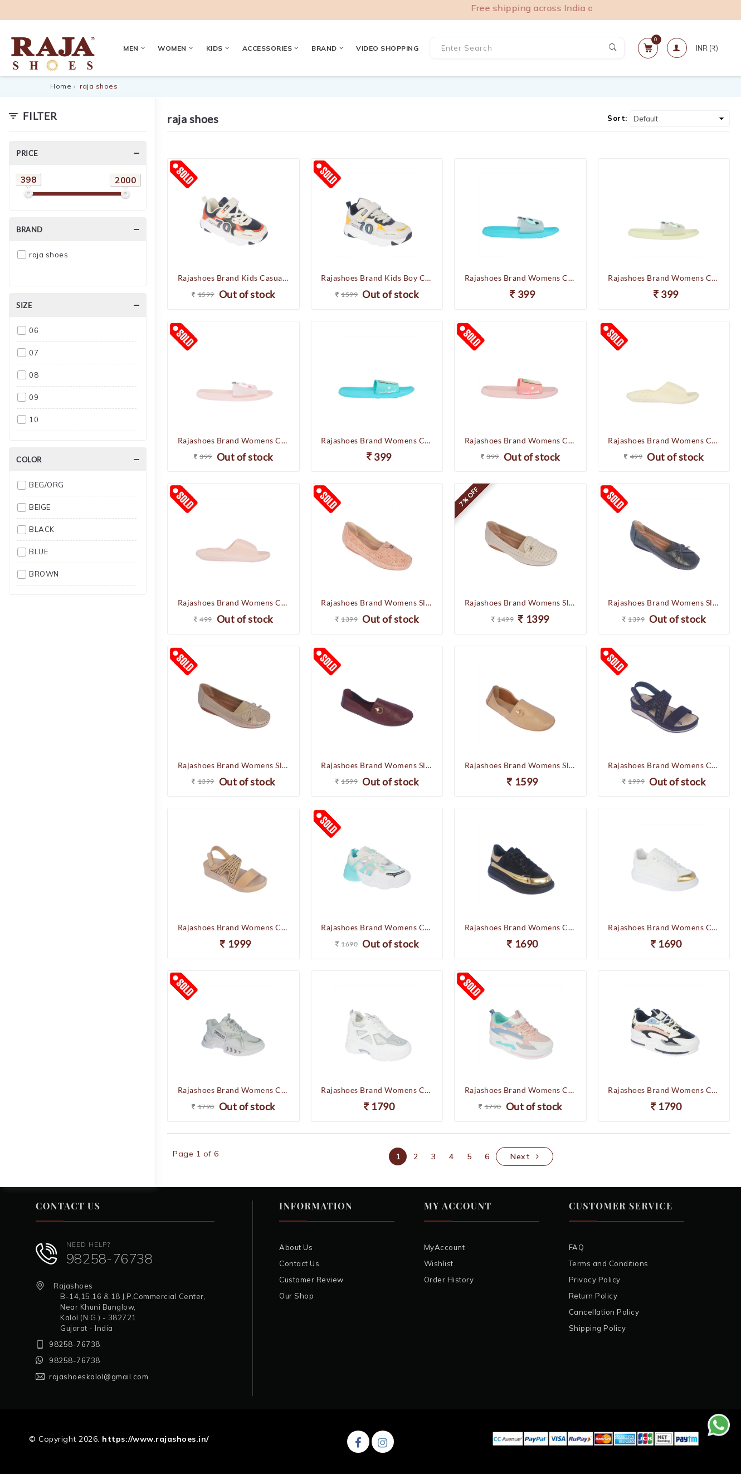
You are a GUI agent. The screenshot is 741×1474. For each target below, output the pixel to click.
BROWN (44, 573)
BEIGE (40, 506)
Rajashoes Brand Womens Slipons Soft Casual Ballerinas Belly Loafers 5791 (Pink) (376, 602)
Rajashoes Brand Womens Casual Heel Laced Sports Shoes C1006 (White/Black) (663, 1090)
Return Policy (593, 1295)
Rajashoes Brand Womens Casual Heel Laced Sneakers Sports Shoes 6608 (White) (233, 1090)
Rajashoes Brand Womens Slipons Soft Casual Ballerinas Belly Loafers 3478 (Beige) (233, 765)
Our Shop (296, 1295)
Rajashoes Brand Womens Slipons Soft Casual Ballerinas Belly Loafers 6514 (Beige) (520, 602)
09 (33, 397)
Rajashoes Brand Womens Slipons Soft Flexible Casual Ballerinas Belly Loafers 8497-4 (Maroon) (376, 765)
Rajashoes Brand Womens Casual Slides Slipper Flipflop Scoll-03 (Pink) (233, 440)
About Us (296, 1247)
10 (33, 419)
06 (33, 330)
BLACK (42, 529)
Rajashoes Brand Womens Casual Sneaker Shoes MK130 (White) (663, 927)
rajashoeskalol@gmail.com (98, 1376)
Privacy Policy (595, 1279)
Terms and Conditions (609, 1263)
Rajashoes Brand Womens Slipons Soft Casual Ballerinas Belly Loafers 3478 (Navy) (663, 602)
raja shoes (48, 254)
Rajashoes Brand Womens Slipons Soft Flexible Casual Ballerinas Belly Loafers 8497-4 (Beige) (520, 765)
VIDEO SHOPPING (383, 48)
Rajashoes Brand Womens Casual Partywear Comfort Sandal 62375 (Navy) (663, 765)
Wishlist (439, 1263)
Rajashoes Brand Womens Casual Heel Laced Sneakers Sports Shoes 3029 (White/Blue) (376, 927)
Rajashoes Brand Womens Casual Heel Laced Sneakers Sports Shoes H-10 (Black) (520, 927)
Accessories (266, 48)
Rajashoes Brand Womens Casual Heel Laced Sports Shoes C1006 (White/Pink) (520, 1090)
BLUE (38, 551)
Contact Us (299, 1263)
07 (33, 352)
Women (171, 48)
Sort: (617, 118)
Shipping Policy (597, 1328)
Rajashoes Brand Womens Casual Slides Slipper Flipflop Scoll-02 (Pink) (520, 440)
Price (27, 153)
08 (33, 374)
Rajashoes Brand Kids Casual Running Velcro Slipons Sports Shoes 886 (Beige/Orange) (233, 277)
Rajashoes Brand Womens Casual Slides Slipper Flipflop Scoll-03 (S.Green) (520, 277)
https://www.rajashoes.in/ (155, 1439)
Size (24, 305)
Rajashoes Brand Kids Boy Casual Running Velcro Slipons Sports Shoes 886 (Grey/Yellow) (376, 277)
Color (29, 459)
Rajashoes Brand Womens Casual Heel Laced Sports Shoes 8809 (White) (376, 1090)
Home (60, 86)
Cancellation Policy (604, 1311)
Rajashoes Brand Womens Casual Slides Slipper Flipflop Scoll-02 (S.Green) (376, 440)
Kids (214, 48)
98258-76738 (109, 1258)
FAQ (576, 1247)
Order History (449, 1279)
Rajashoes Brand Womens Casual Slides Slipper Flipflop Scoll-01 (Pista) (663, 440)
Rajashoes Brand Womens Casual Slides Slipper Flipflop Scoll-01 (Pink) (233, 602)
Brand (323, 48)
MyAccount (444, 1247)
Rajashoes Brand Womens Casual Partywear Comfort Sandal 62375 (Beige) (233, 927)
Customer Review (311, 1279)
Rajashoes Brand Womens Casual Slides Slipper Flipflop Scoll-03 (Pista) (663, 277)
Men (130, 48)
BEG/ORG (46, 484)
